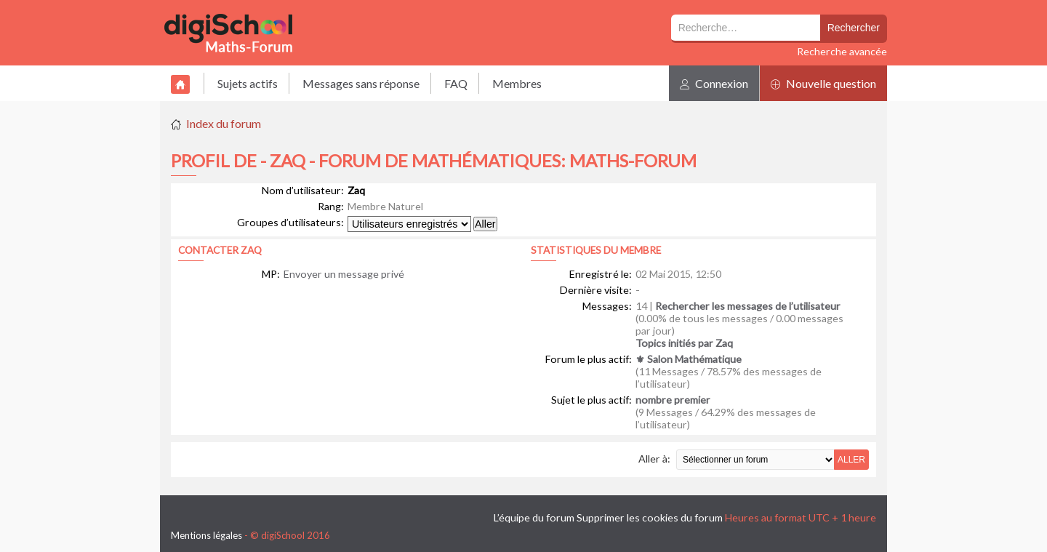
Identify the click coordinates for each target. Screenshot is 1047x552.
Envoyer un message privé (344, 274)
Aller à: (654, 458)
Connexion (714, 83)
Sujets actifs (247, 83)
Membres (517, 83)
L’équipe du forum (534, 517)
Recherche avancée (842, 51)
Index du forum (223, 123)
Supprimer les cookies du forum (650, 517)
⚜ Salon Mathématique (688, 359)
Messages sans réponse (361, 83)
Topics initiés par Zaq (684, 343)
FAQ (456, 83)
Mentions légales (206, 535)
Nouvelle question (823, 83)
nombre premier (672, 399)
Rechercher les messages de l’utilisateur (748, 306)
